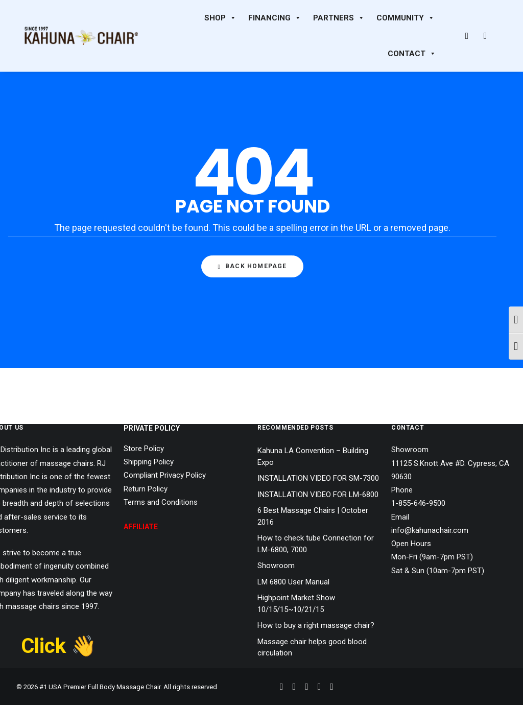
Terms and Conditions (161, 502)
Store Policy (144, 448)
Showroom (276, 565)
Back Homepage (252, 267)
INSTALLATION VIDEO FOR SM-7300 (318, 478)
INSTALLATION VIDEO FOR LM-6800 (317, 494)
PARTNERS (339, 17)
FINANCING (274, 17)
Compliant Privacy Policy (165, 475)
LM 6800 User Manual (293, 581)
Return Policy (146, 489)
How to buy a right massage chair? (315, 625)
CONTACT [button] (412, 53)
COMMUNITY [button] (405, 17)
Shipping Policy (149, 461)
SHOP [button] (220, 17)
